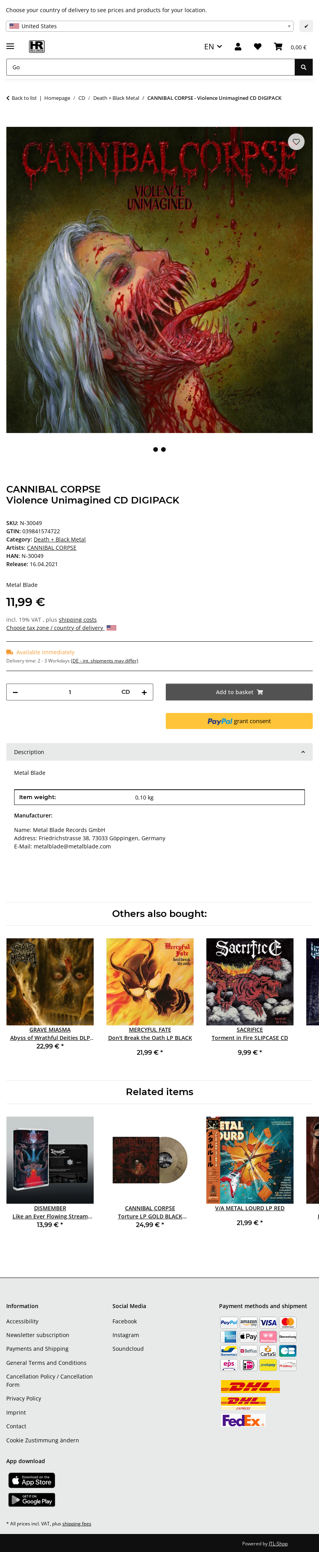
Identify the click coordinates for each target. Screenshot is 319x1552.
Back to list (24, 97)
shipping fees (76, 1523)
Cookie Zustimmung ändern (42, 1440)
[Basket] (290, 47)
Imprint (16, 1412)
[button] (238, 47)
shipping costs (78, 619)
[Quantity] (70, 692)
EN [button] (209, 46)
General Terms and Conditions (46, 1362)
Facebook (124, 1321)
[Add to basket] (12, 122)
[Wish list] (258, 47)
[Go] (150, 67)
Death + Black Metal (60, 539)
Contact (16, 1426)
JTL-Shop (278, 1543)
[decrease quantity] (15, 692)
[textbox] (149, 26)
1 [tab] (155, 449)
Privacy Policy (23, 1398)
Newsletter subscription (37, 1335)
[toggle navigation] (10, 43)
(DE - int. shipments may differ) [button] (104, 660)
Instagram (125, 1335)
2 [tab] (163, 449)
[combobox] (150, 26)
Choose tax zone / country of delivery (61, 628)
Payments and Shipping (37, 1348)
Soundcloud (128, 1348)
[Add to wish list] (296, 141)
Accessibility (22, 1321)
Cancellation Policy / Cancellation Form (49, 1380)
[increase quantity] (144, 692)
